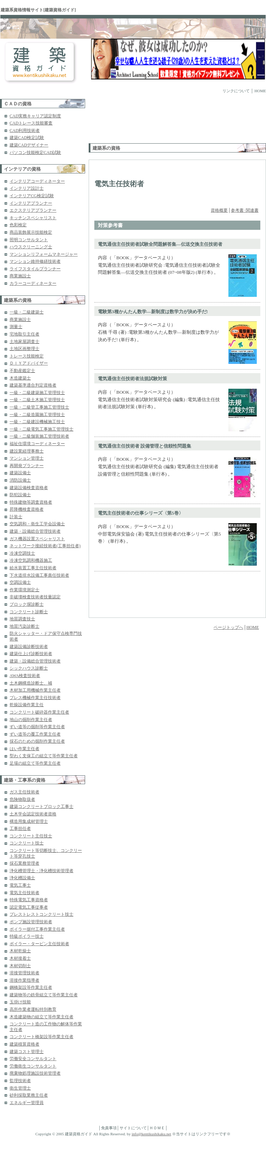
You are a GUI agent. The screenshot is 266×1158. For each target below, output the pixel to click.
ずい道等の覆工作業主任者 (35, 734)
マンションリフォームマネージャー (44, 254)
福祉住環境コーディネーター (37, 443)
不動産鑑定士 (22, 370)
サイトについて (133, 1128)
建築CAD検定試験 (27, 137)
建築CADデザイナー (29, 145)
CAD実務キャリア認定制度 (35, 115)
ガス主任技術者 (24, 791)
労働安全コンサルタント (33, 1058)
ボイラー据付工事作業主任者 (37, 929)
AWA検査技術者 (25, 675)
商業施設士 (20, 275)
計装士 (16, 516)
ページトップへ (228, 627)
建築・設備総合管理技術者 (35, 531)
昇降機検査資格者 (27, 509)
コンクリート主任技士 (31, 835)
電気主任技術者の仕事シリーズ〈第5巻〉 (140, 513)
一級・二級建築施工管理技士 (37, 392)
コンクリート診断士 (29, 611)
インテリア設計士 (27, 188)
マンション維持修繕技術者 (35, 261)
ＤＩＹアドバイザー (29, 363)
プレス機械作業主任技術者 (35, 697)
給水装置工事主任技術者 (33, 567)
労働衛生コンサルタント (33, 1066)
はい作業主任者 (24, 748)
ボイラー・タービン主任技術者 (39, 943)
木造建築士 (20, 378)
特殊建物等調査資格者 (31, 502)
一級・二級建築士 (27, 312)
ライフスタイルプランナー (35, 268)
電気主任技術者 (24, 892)
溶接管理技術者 (24, 972)
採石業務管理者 (24, 863)
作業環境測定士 (24, 589)
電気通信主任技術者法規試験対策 (132, 378)
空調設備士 (20, 582)
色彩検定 (18, 224)
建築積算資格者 (24, 1044)
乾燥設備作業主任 (27, 704)
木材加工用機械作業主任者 (35, 690)
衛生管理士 (20, 1088)
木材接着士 (20, 958)
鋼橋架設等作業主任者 (31, 987)
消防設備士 (20, 480)
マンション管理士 (27, 458)
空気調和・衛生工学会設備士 (37, 523)
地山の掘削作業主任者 (31, 719)
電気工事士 (20, 885)
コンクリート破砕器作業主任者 (39, 712)
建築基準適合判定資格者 (33, 385)
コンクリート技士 (27, 843)
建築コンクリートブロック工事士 (41, 806)
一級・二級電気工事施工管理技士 (41, 429)
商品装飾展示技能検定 (31, 232)
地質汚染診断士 (24, 626)
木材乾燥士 (20, 950)
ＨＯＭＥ (157, 1128)
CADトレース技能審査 (31, 123)
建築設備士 (20, 472)
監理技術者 (20, 1080)
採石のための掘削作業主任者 (37, 741)
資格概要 (219, 210)
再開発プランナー (27, 465)
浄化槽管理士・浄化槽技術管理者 (41, 870)
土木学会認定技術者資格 (33, 813)
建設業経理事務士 (27, 451)
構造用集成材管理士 (29, 821)
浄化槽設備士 (22, 877)
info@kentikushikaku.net (151, 1134)
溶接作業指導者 (24, 980)
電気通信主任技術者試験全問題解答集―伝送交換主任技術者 (160, 244)
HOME (260, 91)
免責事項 (109, 1128)
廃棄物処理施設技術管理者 (35, 1073)
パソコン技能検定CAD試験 (35, 152)
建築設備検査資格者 (29, 487)
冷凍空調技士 (22, 553)
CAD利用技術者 (25, 130)
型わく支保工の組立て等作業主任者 (44, 755)
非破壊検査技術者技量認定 (35, 596)
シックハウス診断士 (29, 668)
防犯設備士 (20, 494)
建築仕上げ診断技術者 (31, 653)
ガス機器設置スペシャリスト (37, 538)
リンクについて (236, 91)
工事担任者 (20, 828)
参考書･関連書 (245, 210)
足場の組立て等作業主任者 (35, 763)
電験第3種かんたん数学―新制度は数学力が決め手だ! (153, 311)
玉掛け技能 (20, 1001)
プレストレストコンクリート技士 (41, 914)
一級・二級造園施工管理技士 (37, 414)
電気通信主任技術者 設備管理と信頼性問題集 (144, 446)
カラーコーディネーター (33, 283)
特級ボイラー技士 (27, 936)
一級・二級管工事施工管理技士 (39, 407)
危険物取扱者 (22, 799)
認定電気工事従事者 (29, 907)
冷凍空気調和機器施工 (31, 560)
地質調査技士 (22, 618)
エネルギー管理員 (27, 1102)
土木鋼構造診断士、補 (31, 683)
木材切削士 (20, 965)
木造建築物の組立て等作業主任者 (41, 1016)
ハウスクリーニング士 (31, 246)
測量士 (16, 326)
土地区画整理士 (24, 348)
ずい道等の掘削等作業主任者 (37, 726)
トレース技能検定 (27, 356)
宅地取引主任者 (24, 334)
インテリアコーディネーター (37, 181)
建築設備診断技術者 (29, 646)
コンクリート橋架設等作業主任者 (41, 1036)
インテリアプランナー (31, 203)
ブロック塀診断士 (27, 604)
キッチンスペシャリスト (33, 217)
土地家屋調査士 (24, 341)
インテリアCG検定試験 (32, 195)
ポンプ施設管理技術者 (31, 921)
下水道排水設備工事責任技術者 (39, 575)
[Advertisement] (111, 121)
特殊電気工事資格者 (29, 899)
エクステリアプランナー (33, 210)
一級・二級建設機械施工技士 (37, 421)
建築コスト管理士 (27, 1051)
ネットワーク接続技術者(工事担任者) (45, 545)
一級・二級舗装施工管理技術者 (39, 436)
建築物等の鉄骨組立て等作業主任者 (44, 994)
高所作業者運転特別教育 (33, 1009)
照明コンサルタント (29, 239)
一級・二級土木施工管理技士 (37, 399)
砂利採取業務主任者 (29, 1095)
